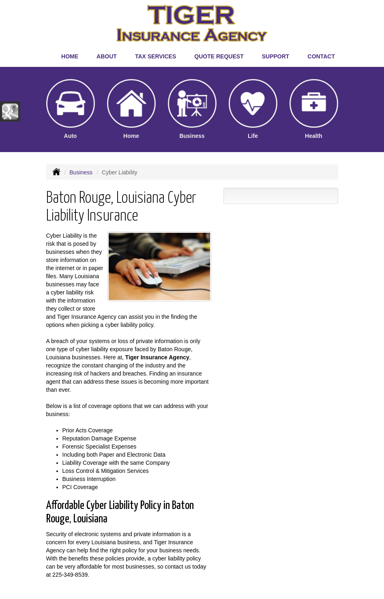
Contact (321, 56)
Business (80, 172)
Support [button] (276, 56)
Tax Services (155, 56)
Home (69, 56)
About (107, 56)
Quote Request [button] (218, 56)
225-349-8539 (70, 574)
